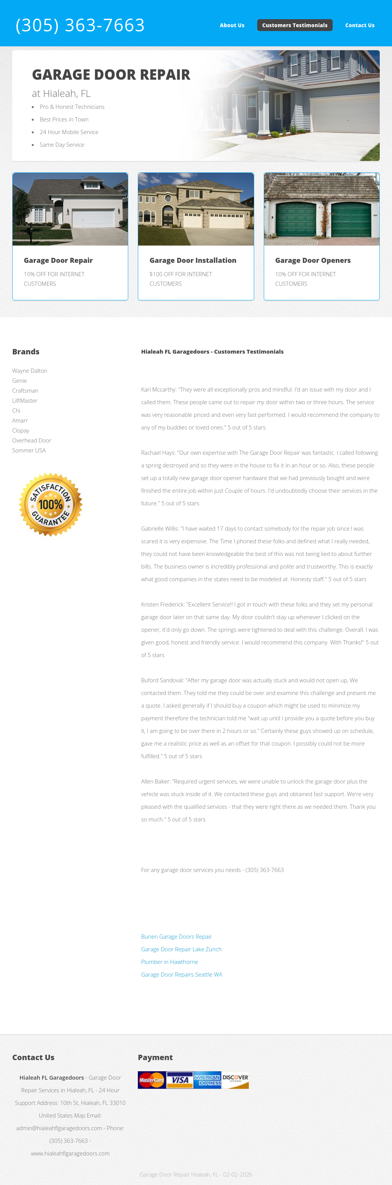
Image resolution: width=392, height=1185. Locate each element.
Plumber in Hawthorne (169, 961)
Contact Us (360, 25)
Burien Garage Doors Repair (176, 936)
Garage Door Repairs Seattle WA (181, 974)
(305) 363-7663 (80, 24)
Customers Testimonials (295, 25)
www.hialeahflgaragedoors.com (70, 1153)
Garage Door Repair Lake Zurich (181, 949)
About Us (232, 25)
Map (79, 1115)
